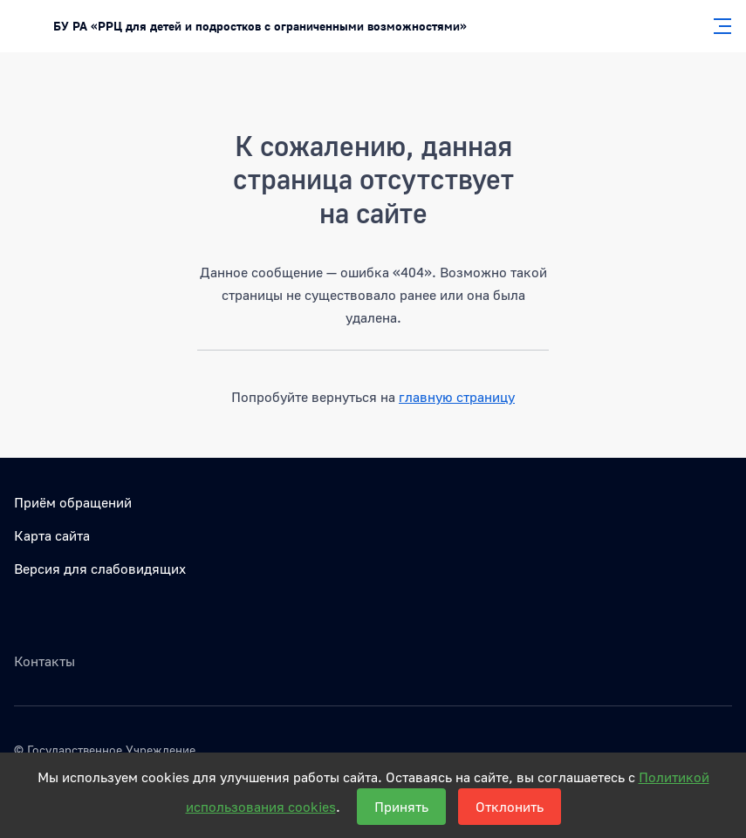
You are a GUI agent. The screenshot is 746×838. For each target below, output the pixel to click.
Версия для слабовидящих (100, 568)
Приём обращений (73, 502)
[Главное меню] (717, 26)
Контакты (44, 661)
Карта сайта (52, 535)
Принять (401, 806)
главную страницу (457, 396)
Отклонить (510, 806)
